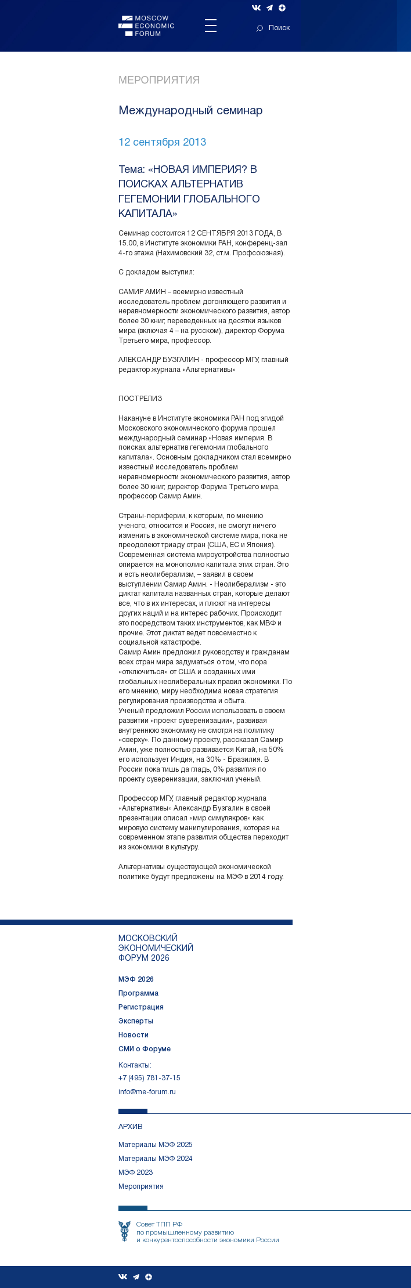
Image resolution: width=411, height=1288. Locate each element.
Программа (138, 993)
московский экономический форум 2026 (155, 949)
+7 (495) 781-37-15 (149, 1078)
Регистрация (141, 1007)
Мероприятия (159, 80)
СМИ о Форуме (144, 1049)
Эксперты (135, 1021)
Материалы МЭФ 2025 (155, 1145)
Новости (133, 1035)
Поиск (273, 28)
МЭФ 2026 (136, 979)
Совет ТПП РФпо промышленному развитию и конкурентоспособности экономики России (207, 1232)
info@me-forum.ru (147, 1092)
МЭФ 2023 (135, 1173)
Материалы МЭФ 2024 (155, 1159)
